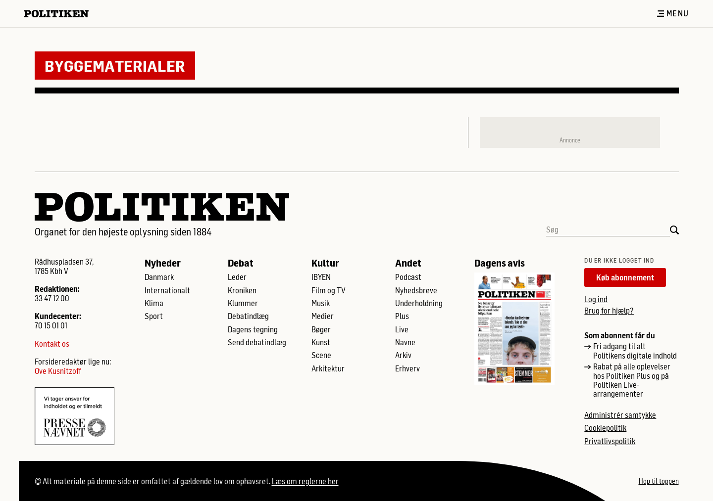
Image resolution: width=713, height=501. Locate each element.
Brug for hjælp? (609, 310)
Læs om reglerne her (305, 481)
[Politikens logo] (60, 13)
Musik (320, 303)
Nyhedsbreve (416, 290)
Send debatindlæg (257, 342)
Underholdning (419, 303)
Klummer (243, 303)
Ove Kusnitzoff (58, 370)
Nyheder (163, 263)
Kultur (325, 263)
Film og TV (328, 290)
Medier (322, 316)
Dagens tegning (253, 329)
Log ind (596, 299)
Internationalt (167, 290)
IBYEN (321, 277)
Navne (405, 342)
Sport (154, 316)
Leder (237, 277)
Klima (154, 303)
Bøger (321, 329)
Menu (673, 13)
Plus (402, 316)
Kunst (320, 342)
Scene (321, 355)
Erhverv (407, 368)
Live (401, 329)
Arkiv (403, 355)
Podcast (408, 277)
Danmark (159, 277)
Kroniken (242, 290)
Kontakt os (52, 343)
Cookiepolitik (605, 427)
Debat (241, 263)
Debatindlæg (248, 316)
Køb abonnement (625, 277)
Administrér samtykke (620, 414)
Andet (408, 263)
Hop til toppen (659, 481)
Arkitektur (328, 368)
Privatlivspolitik (609, 441)
